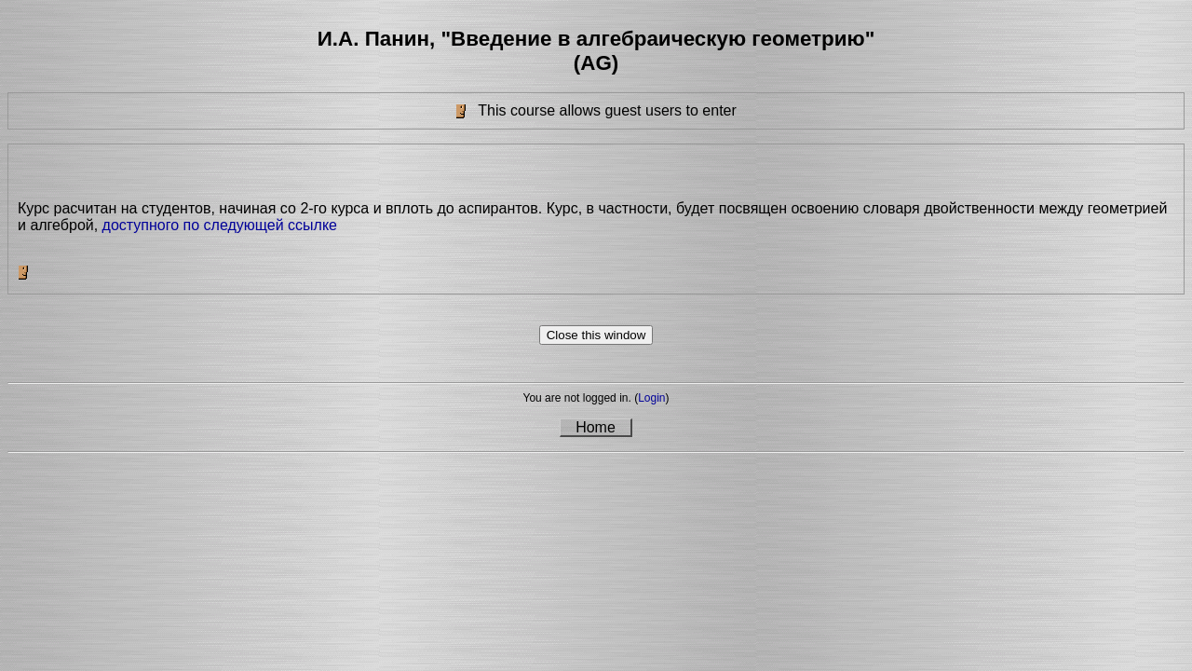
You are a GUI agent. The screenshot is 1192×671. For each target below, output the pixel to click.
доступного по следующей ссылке (219, 225)
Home (596, 427)
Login (651, 397)
